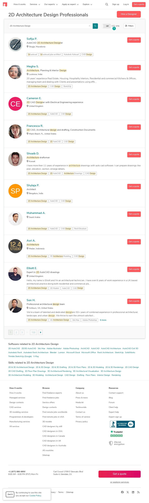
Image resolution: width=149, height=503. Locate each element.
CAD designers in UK (51, 441)
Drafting (80, 375)
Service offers (48, 403)
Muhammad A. (36, 213)
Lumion (61, 353)
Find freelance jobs (50, 398)
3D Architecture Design (111, 371)
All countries (47, 450)
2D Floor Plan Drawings (35, 371)
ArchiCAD (85, 349)
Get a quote (139, 4)
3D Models (54, 288)
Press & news (82, 398)
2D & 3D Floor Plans (77, 367)
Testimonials (81, 407)
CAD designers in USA (52, 431)
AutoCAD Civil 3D (130, 349)
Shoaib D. (33, 153)
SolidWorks (130, 353)
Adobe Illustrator (54, 349)
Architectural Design (54, 375)
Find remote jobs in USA (53, 417)
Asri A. (31, 240)
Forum (112, 403)
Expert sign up (115, 417)
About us (80, 393)
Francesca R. (35, 126)
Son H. (31, 300)
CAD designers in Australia (54, 446)
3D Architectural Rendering (59, 371)
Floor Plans (91, 375)
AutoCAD (54, 114)
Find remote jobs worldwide (54, 412)
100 (33, 332)
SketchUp (119, 353)
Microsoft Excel (73, 353)
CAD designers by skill (52, 427)
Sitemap (46, 455)
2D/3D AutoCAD (28, 349)
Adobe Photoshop (89, 320)
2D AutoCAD (14, 349)
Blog (111, 398)
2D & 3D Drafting (59, 367)
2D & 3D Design (43, 367)
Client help (113, 407)
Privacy (52, 492)
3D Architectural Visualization (86, 371)
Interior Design (103, 375)
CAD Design (70, 375)
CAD (87, 54)
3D (59, 320)
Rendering (116, 375)
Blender (53, 353)
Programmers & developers (21, 417)
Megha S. (33, 66)
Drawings (73, 173)
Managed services (17, 398)
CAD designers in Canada (53, 436)
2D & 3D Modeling (96, 367)
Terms (60, 492)
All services (14, 427)
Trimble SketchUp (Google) (20, 356)
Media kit (80, 403)
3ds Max (75, 320)
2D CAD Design (132, 367)
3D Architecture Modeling (19, 375)
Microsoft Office (88, 353)
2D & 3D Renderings (114, 367)
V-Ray (36, 356)
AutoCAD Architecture (111, 349)
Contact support (116, 393)
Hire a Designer (129, 14)
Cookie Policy (35, 496)
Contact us (80, 412)
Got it (10, 494)
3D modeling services (18, 412)
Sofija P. (32, 39)
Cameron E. (34, 98)
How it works (15, 393)
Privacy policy (82, 422)
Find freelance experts (52, 393)
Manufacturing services (19, 422)
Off (107, 26)
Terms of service (83, 417)
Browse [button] (46, 388)
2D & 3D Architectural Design (21, 367)
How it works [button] (15, 388)
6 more (103, 320)
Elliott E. (32, 268)
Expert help (114, 412)
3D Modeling (38, 375)
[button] (35, 4)
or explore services (119, 482)
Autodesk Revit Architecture (35, 353)
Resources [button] (113, 388)
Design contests (16, 403)
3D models (47, 422)
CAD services (15, 407)
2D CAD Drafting (15, 371)
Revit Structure (80, 229)
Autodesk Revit (15, 353)
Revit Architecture (105, 353)
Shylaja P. (33, 185)
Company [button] (80, 388)
